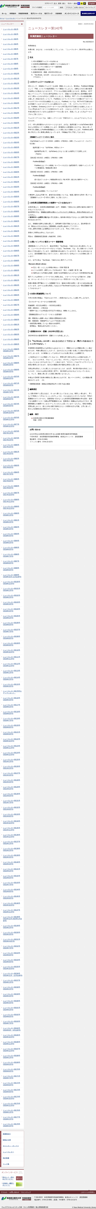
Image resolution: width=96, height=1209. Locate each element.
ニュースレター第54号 (11, 290)
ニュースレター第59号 (11, 315)
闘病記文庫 (7, 1140)
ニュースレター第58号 (11, 310)
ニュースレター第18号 (11, 113)
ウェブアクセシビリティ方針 (12, 1207)
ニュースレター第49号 (11, 265)
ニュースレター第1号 (10, 29)
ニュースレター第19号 (11, 118)
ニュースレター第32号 (11, 182)
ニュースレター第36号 (11, 201)
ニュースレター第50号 (11, 270)
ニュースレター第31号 (11, 177)
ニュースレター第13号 (11, 88)
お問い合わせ (14, 1192)
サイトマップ (26, 1192)
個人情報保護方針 (42, 1207)
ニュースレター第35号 (11, 196)
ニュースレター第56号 (11, 300)
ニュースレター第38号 (11, 211)
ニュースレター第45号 (11, 246)
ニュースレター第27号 (11, 157)
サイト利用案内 (28, 1207)
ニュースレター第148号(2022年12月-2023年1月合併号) (12, 918)
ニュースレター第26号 (11, 152)
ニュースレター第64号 (11, 339)
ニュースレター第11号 (11, 78)
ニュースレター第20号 (11, 123)
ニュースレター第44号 (11, 241)
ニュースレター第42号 (11, 231)
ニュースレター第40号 (11, 221)
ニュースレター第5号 (10, 49)
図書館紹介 (7, 1134)
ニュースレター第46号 (11, 251)
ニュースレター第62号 (11, 329)
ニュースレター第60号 (11, 319)
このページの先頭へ (88, 1192)
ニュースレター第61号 (11, 324)
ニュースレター (11, 18)
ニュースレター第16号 (11, 103)
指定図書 (6, 1158)
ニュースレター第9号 (10, 68)
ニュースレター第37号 (11, 206)
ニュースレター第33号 (11, 187)
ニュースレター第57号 (11, 305)
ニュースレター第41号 (11, 226)
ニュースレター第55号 (11, 295)
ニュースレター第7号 (10, 59)
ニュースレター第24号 (11, 142)
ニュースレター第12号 (11, 83)
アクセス (4, 1192)
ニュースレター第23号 (11, 137)
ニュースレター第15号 (11, 98)
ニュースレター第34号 (11, 191)
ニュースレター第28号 (11, 162)
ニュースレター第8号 (10, 64)
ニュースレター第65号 (11, 344)
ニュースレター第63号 (11, 334)
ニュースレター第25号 (11, 147)
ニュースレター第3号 (10, 39)
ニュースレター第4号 (10, 44)
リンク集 (6, 1164)
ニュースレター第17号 (11, 108)
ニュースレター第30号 (11, 172)
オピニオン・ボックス (11, 1146)
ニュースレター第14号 (11, 93)
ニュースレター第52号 (11, 280)
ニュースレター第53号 (11, 285)
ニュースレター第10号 (11, 73)
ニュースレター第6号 (10, 54)
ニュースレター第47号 (11, 256)
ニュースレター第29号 (11, 167)
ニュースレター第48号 (11, 260)
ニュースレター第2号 (10, 34)
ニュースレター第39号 (11, 216)
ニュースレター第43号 (11, 236)
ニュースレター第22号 (11, 132)
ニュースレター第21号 (11, 128)
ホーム (2, 18)
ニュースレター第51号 (11, 275)
